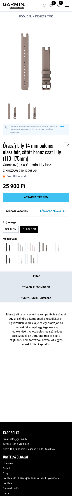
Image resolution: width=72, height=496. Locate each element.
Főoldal (25, 16)
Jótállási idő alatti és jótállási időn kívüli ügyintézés (31, 478)
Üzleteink (8, 463)
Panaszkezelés (11, 488)
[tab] (36, 276)
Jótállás (7, 483)
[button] (58, 6)
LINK (62, 126)
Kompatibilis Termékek (36, 297)
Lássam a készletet (53, 210)
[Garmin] (14, 6)
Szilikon (10, 229)
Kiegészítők (44, 16)
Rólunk (7, 468)
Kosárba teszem (36, 197)
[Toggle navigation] (67, 6)
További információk (36, 287)
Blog (5, 473)
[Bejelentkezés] (44, 5)
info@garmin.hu (19, 439)
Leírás (36, 276)
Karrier (6, 493)
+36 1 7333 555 (20, 444)
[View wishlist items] (51, 6)
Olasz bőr (29, 229)
